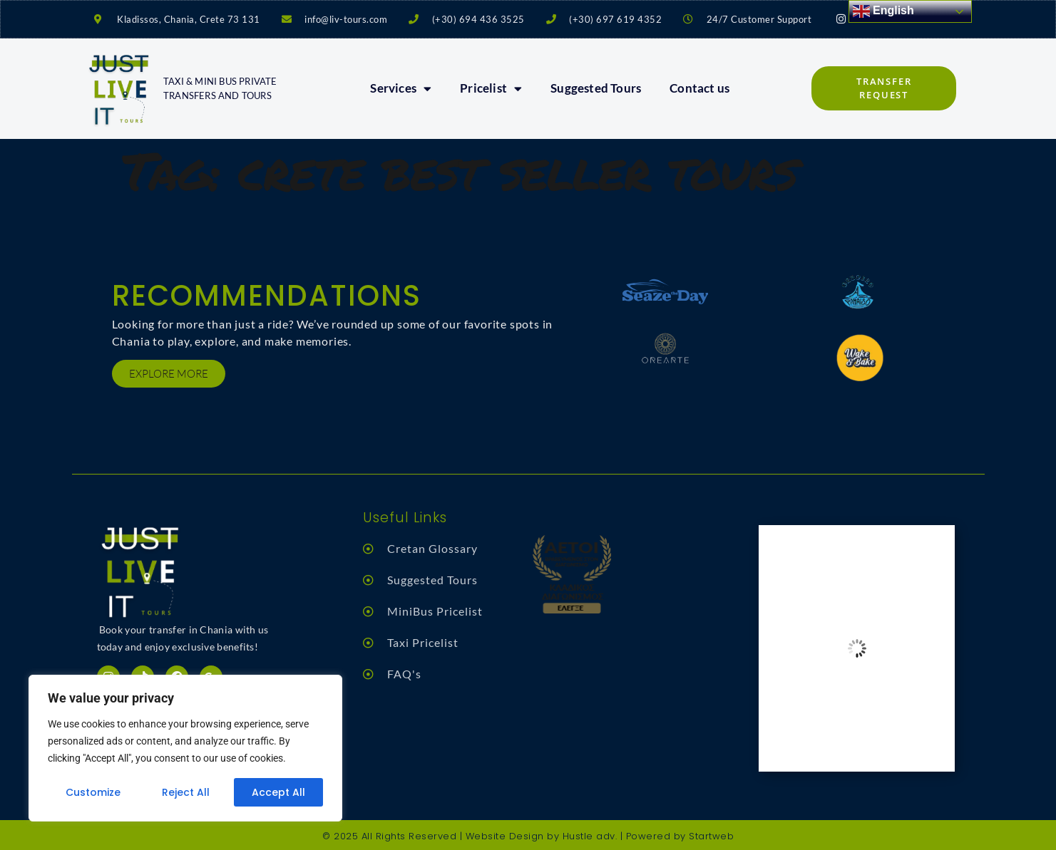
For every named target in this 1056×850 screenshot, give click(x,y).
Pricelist (491, 89)
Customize (93, 792)
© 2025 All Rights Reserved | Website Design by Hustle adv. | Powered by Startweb (528, 836)
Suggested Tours (595, 88)
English (883, 11)
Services (400, 89)
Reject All (186, 792)
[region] (185, 748)
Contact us (699, 88)
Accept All (278, 792)
